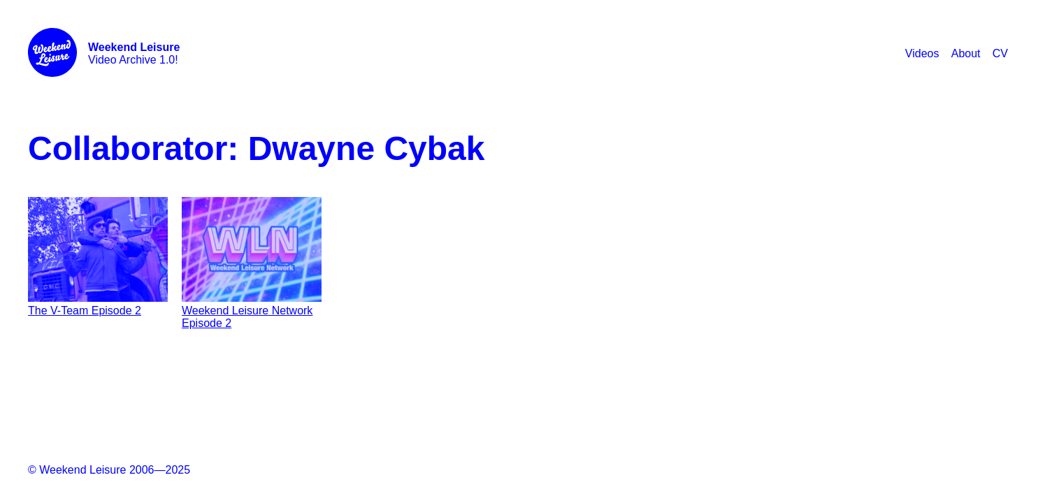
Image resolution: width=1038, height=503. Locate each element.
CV (1000, 53)
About (966, 53)
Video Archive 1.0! (134, 53)
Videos (922, 53)
